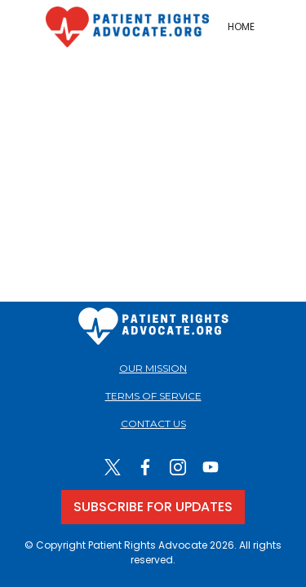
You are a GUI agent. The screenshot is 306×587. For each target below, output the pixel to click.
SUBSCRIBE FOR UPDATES (153, 506)
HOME (241, 26)
